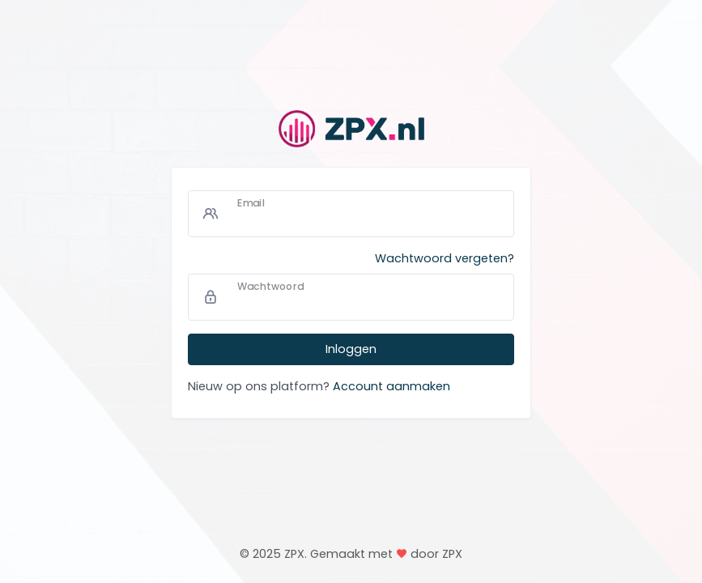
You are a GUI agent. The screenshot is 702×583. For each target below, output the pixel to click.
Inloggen (351, 349)
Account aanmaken (391, 386)
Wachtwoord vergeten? (444, 258)
